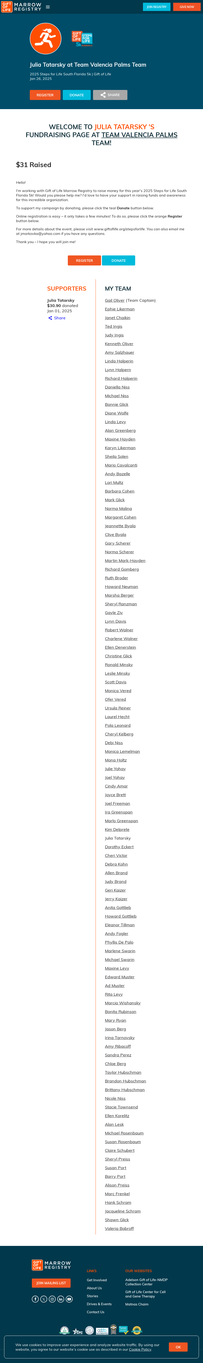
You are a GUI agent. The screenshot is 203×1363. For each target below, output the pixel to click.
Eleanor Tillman (120, 924)
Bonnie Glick (116, 404)
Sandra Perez (118, 1055)
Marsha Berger (119, 595)
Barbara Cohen (119, 491)
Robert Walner (119, 630)
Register (45, 95)
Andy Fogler (116, 933)
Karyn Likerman (120, 447)
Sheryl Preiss (117, 1159)
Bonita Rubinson (120, 1011)
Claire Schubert (119, 1150)
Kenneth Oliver (119, 343)
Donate (77, 95)
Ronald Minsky (119, 664)
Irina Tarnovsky (120, 1037)
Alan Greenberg (120, 430)
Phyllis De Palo (119, 942)
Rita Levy (114, 994)
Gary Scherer (118, 543)
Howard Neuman (121, 586)
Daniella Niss (117, 387)
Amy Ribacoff (118, 1046)
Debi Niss (114, 742)
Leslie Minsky (117, 673)
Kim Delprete (117, 829)
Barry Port (115, 1176)
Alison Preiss (117, 1185)
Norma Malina (118, 508)
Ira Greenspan (119, 812)
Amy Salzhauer (119, 352)
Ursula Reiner (118, 708)
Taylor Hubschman (123, 1072)
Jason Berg (115, 1029)
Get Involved (97, 1280)
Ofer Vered (115, 699)
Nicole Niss (115, 1098)
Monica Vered (118, 690)
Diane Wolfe (117, 413)
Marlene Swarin (120, 950)
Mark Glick (115, 499)
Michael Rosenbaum (124, 1133)
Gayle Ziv (114, 612)
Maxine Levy (117, 968)
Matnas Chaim (136, 1304)
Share (56, 317)
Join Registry (157, 7)
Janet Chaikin (117, 317)
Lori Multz (114, 482)
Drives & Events (99, 1304)
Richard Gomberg (122, 569)
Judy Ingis (114, 335)
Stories (92, 1296)
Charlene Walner (121, 638)
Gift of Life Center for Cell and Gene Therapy (145, 1294)
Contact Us (95, 1312)
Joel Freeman (117, 803)
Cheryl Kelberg (119, 734)
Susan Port (115, 1167)
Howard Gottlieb (121, 916)
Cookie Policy (140, 1349)
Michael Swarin (119, 959)
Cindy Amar (116, 786)
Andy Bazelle (117, 473)
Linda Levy (115, 421)
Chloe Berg (115, 1063)
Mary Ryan (115, 1020)
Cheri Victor (116, 855)
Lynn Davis (115, 621)
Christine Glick (118, 656)
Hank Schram (118, 1202)
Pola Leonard (118, 725)
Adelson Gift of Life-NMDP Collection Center (146, 1282)
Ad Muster (115, 985)
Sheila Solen (116, 456)
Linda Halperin (119, 361)
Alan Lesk (114, 1124)
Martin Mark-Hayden (125, 560)
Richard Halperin (121, 378)
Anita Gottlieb (118, 907)
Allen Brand (116, 872)
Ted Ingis (113, 326)
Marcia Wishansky (123, 1003)
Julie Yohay (115, 768)
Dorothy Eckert (119, 846)
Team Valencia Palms (140, 135)
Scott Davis (115, 682)
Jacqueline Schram (123, 1211)
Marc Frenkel (117, 1193)
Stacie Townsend (121, 1107)
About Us (94, 1288)
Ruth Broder (116, 577)
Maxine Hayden (120, 439)
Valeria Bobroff (119, 1228)
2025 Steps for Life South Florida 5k (60, 74)
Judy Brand (115, 881)
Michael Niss (117, 395)
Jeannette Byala (120, 525)
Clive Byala (115, 534)
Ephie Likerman (120, 309)
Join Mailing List (51, 1283)
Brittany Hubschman (125, 1089)
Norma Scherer (119, 551)
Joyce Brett (115, 794)
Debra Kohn (116, 864)
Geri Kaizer (115, 890)
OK (178, 1347)
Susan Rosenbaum (123, 1141)
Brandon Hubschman (125, 1081)
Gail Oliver (115, 300)
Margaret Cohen (120, 517)
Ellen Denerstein (120, 647)
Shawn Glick (117, 1219)
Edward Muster (119, 977)
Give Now (187, 7)
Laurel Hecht (117, 716)
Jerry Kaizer (116, 898)
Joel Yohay (115, 777)
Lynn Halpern (118, 369)
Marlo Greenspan (121, 820)
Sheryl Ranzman (121, 604)
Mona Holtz (116, 760)
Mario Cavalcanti (121, 465)
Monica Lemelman (122, 751)
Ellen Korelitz (117, 1115)
